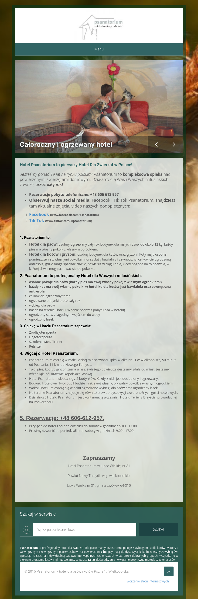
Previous (156, 144)
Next (174, 144)
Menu (99, 49)
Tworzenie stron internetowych (147, 581)
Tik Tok (36, 220)
